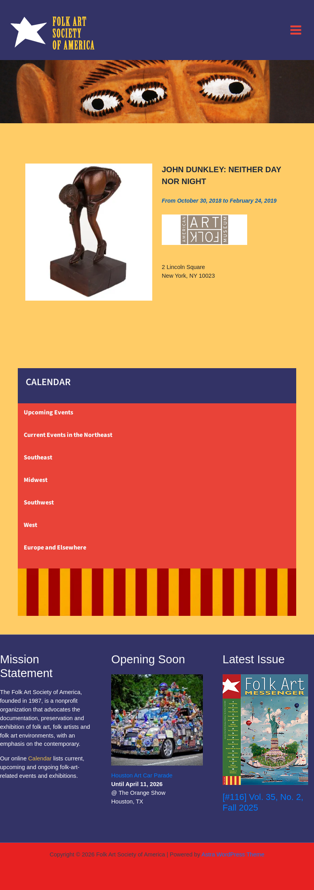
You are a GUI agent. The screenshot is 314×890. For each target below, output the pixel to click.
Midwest (35, 480)
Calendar (39, 758)
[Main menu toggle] (296, 29)
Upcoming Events (48, 412)
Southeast (38, 457)
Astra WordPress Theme (232, 854)
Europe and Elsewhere (55, 547)
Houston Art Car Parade (141, 775)
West (30, 525)
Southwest (39, 502)
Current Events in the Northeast (68, 435)
